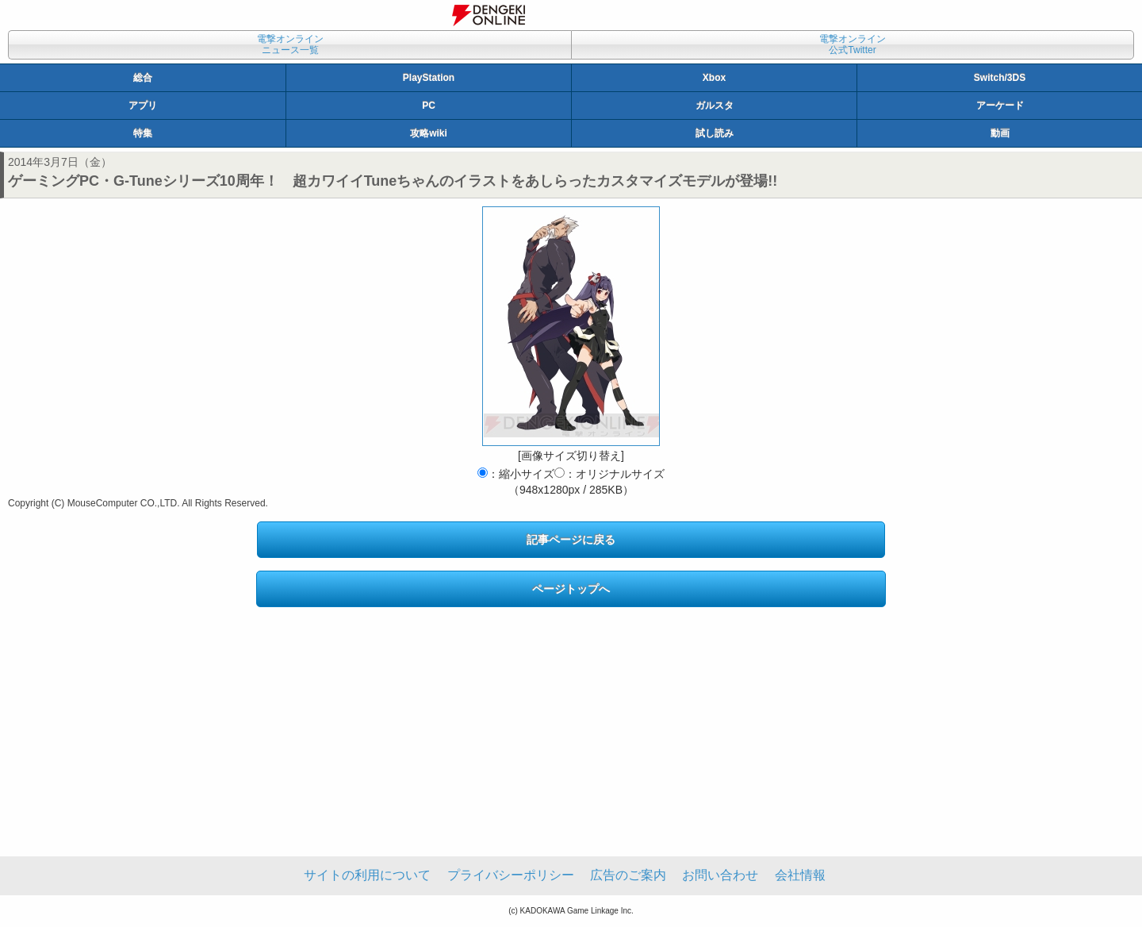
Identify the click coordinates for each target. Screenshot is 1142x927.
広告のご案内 (628, 875)
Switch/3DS (999, 77)
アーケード (1000, 105)
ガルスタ (715, 105)
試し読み (715, 133)
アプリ (142, 105)
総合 (142, 77)
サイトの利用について (367, 875)
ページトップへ (571, 589)
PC (428, 105)
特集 (142, 133)
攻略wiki (428, 133)
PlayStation (428, 77)
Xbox (714, 77)
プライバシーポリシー (510, 875)
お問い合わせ (720, 875)
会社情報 (800, 875)
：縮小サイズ (515, 473)
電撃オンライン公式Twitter (852, 44)
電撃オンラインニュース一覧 (290, 44)
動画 (1000, 133)
